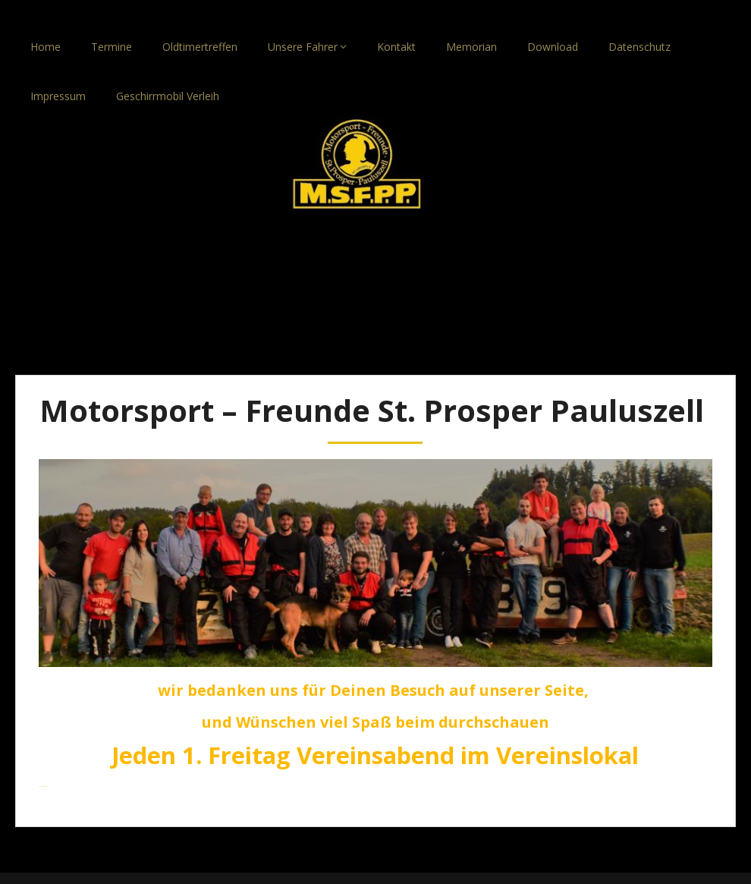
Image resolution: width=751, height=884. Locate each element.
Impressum (58, 74)
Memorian (471, 24)
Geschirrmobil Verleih (167, 74)
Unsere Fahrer (303, 24)
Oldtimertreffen (199, 24)
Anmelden (43, 764)
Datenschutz (639, 24)
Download (552, 24)
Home (45, 24)
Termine (111, 24)
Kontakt (396, 24)
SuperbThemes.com (444, 867)
